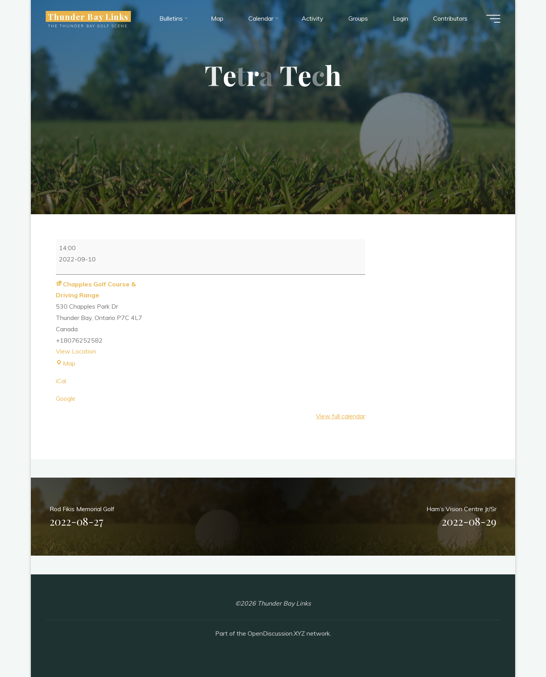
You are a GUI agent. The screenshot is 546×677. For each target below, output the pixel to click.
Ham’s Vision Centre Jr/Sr (461, 517)
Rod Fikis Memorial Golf (82, 517)
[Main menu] (492, 19)
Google (65, 398)
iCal (61, 381)
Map (65, 363)
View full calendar (340, 416)
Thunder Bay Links (89, 16)
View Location (76, 351)
